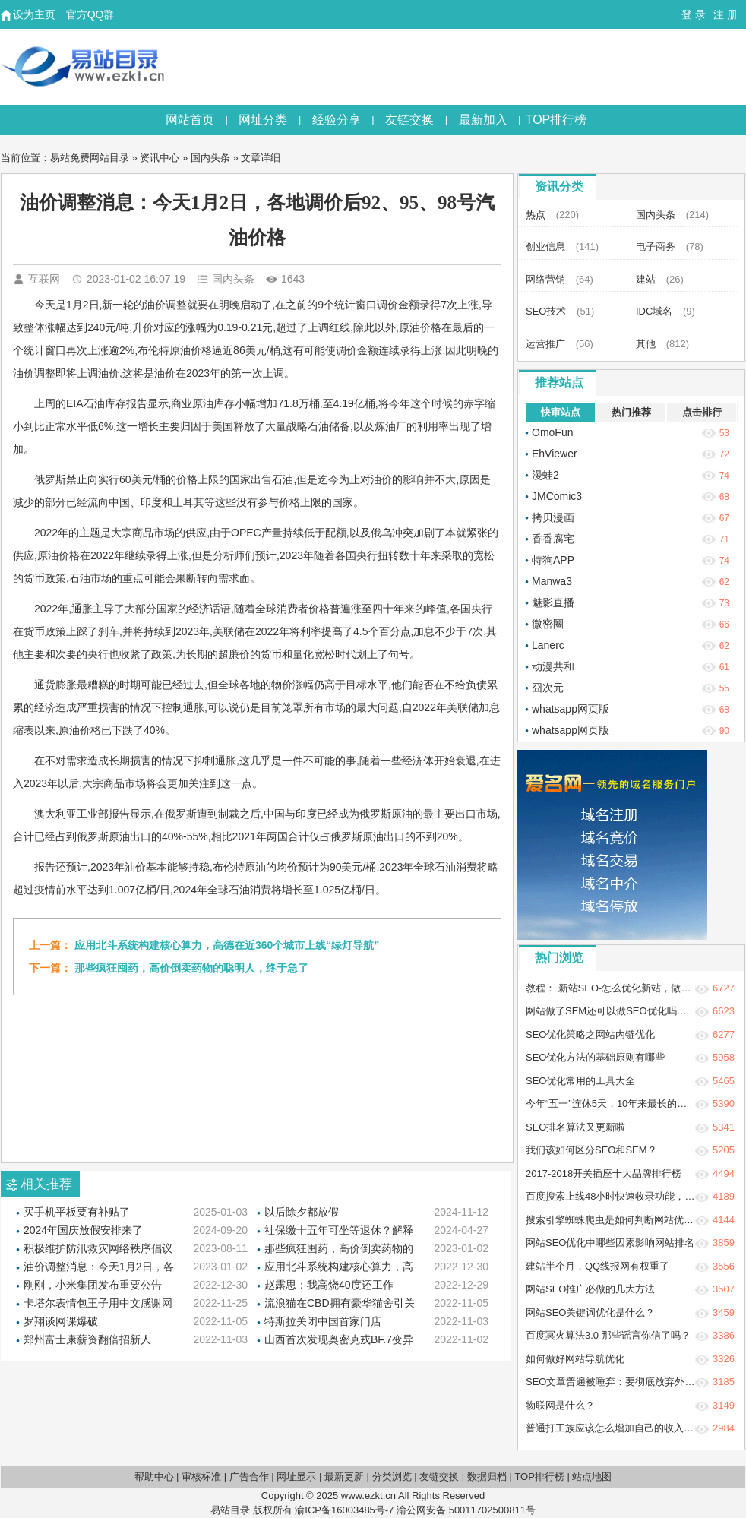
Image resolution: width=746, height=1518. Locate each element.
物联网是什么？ (560, 1405)
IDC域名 (654, 311)
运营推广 (545, 343)
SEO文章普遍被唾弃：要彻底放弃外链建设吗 (625, 1381)
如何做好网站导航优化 (575, 1359)
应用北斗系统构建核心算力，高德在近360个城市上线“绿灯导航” (226, 945)
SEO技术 (546, 311)
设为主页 (34, 14)
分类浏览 (392, 1476)
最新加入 (483, 119)
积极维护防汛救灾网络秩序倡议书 (98, 1249)
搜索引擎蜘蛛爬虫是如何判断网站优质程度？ (624, 1219)
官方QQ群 (90, 14)
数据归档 (487, 1476)
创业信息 (545, 246)
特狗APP (553, 560)
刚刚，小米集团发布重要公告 (93, 1285)
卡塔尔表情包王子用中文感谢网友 (98, 1304)
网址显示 (296, 1476)
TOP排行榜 (556, 119)
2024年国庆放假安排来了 (83, 1230)
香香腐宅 (553, 539)
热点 (535, 214)
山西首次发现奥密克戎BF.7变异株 (338, 1340)
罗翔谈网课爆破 (61, 1321)
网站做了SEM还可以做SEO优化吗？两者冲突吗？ (636, 1011)
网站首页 (190, 119)
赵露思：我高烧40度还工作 (329, 1285)
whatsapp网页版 (570, 709)
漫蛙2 (545, 475)
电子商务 (655, 246)
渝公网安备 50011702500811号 (466, 1510)
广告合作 (249, 1476)
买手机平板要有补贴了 (77, 1212)
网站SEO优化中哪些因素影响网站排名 (610, 1242)
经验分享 (336, 119)
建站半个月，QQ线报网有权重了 (597, 1266)
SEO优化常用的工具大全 (580, 1080)
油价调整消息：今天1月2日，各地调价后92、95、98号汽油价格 (99, 1267)
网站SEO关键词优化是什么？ (590, 1312)
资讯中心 (159, 157)
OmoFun (552, 432)
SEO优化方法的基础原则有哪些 (595, 1057)
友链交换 (409, 119)
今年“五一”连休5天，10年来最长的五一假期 (621, 1103)
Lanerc (548, 645)
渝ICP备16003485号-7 (344, 1510)
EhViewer (554, 453)
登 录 (693, 14)
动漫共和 (553, 666)
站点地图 (592, 1476)
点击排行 (702, 412)
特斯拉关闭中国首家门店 (322, 1321)
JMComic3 (557, 496)
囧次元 (548, 688)
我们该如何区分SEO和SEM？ (591, 1150)
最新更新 (344, 1476)
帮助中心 (154, 1476)
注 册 (725, 14)
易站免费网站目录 (89, 157)
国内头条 (210, 157)
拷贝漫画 (553, 517)
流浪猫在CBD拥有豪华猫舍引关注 (339, 1304)
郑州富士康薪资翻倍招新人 (87, 1339)
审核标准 (201, 1476)
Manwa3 (552, 581)
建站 (646, 279)
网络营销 (545, 279)
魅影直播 (553, 602)
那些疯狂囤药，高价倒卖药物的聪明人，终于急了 (191, 968)
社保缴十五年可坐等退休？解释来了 (338, 1231)
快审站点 (560, 412)
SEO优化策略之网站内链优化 (590, 1034)
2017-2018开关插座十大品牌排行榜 (603, 1173)
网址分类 (263, 119)
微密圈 (548, 624)
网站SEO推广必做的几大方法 (590, 1289)
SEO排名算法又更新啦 (575, 1127)
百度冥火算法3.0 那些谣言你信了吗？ (608, 1335)
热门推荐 (631, 412)
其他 (646, 343)
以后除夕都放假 (301, 1212)
